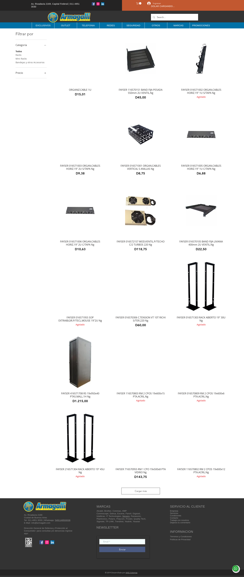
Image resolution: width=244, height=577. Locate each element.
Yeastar (136, 521)
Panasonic (136, 516)
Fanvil (128, 513)
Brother (107, 511)
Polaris (111, 519)
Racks (18, 54)
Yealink (128, 521)
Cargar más (141, 491)
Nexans (126, 516)
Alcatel (100, 511)
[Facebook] (93, 3)
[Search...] (174, 17)
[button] (139, 3)
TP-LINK (110, 521)
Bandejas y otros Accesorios (30, 62)
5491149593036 (62, 520)
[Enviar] (122, 549)
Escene (120, 513)
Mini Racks (21, 58)
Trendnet (119, 521)
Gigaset (136, 513)
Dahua (113, 513)
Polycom (120, 519)
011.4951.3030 (35, 520)
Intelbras (101, 516)
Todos (19, 51)
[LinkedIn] (102, 3)
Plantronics (102, 519)
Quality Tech (139, 519)
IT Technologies (113, 516)
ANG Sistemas (131, 572)
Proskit (129, 519)
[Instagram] (98, 3)
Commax (117, 511)
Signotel (100, 521)
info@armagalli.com (40, 523)
